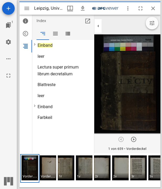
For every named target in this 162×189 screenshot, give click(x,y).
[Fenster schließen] (153, 8)
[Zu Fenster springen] (8, 25)
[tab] (25, 21)
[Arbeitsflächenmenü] (8, 42)
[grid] (89, 170)
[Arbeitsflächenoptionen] (8, 58)
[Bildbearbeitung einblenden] (152, 23)
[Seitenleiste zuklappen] (98, 26)
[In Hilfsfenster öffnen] (87, 21)
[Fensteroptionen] (128, 8)
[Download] (82, 8)
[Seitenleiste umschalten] (26, 8)
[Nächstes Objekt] (133, 139)
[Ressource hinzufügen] (8, 8)
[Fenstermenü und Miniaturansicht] (70, 8)
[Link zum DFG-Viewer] (105, 8)
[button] (30, 168)
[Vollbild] (8, 75)
